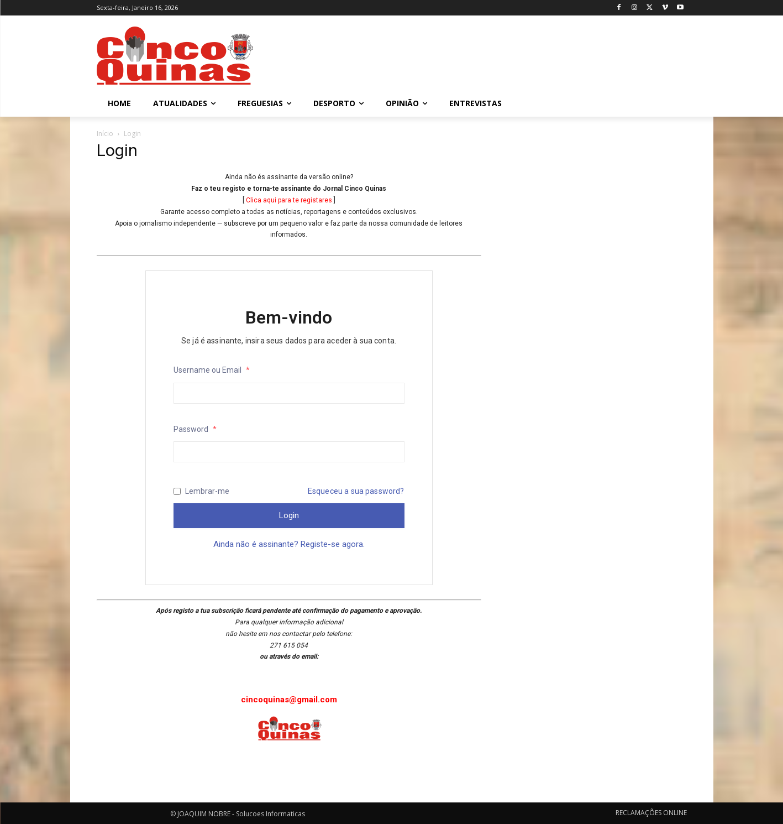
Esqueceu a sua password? (356, 491)
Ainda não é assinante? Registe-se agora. (289, 544)
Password (195, 429)
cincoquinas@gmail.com (289, 700)
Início (105, 133)
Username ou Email (212, 370)
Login (289, 515)
